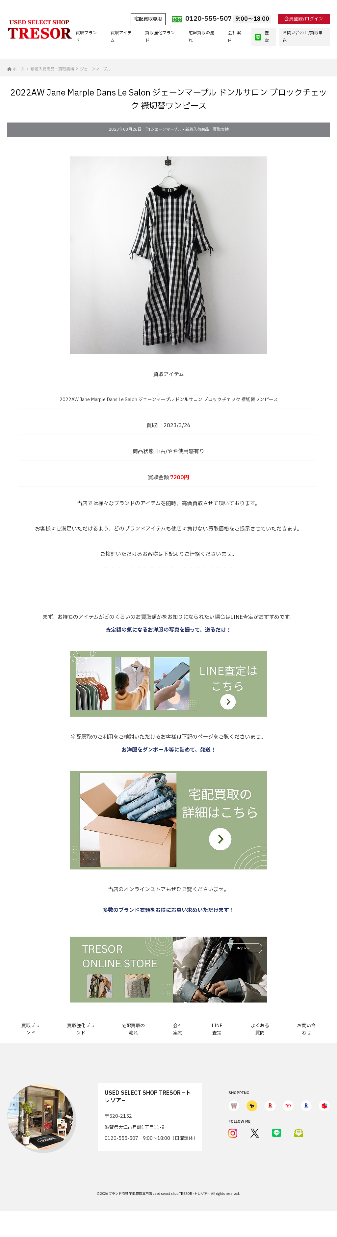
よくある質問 (260, 1029)
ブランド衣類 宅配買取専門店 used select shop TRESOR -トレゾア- (159, 1193)
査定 (262, 36)
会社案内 (234, 36)
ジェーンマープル (166, 129)
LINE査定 (217, 1029)
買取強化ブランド (160, 36)
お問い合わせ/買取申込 (303, 36)
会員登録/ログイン (303, 18)
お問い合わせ (306, 1029)
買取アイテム (121, 36)
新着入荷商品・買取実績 (207, 129)
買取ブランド (86, 36)
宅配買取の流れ (201, 36)
